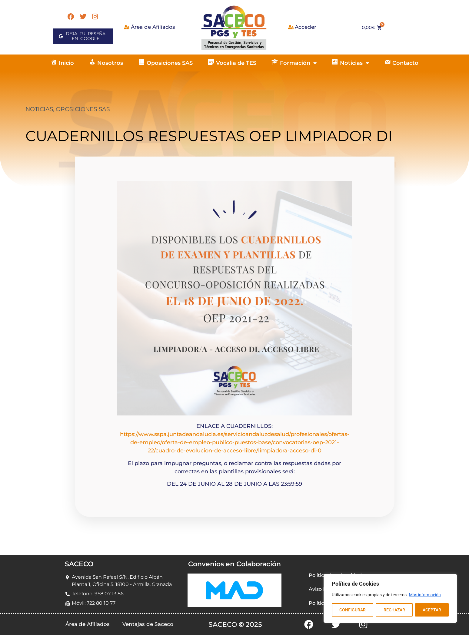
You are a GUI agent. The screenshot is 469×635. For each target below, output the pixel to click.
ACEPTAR (432, 609)
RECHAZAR (394, 609)
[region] (390, 598)
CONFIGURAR (352, 609)
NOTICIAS (39, 109)
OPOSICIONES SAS (83, 109)
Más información (425, 594)
